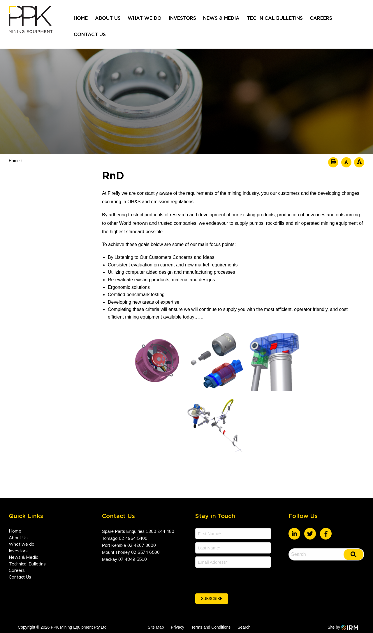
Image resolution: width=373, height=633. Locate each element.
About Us (108, 18)
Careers (321, 18)
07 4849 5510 (132, 559)
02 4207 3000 (141, 545)
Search (243, 627)
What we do (144, 18)
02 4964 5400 (133, 538)
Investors (182, 18)
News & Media (221, 18)
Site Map (156, 627)
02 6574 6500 (145, 552)
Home (81, 18)
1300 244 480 (160, 531)
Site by (343, 627)
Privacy (177, 627)
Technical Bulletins (275, 18)
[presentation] (230, 580)
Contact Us (90, 34)
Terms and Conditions (211, 627)
